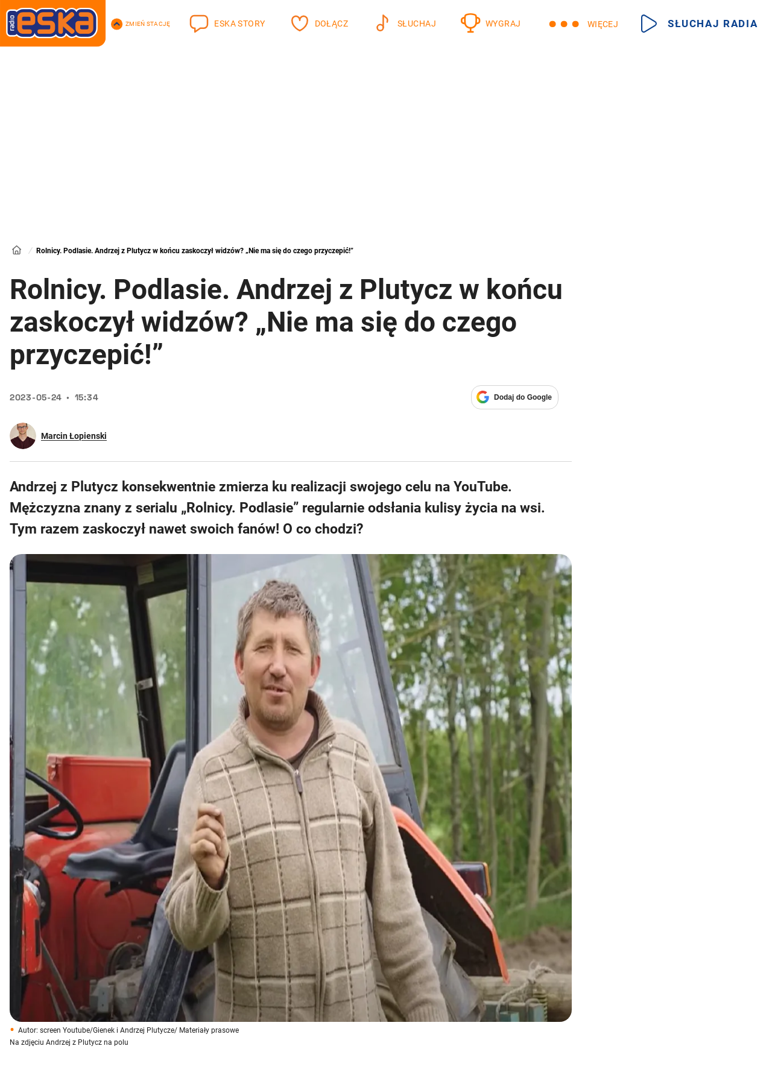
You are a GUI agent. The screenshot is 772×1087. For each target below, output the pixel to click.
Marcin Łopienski (74, 436)
